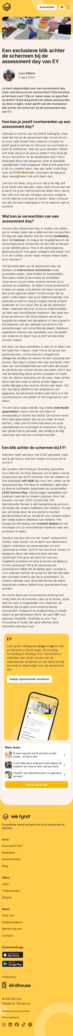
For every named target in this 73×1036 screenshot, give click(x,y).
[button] (68, 7)
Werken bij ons (12, 928)
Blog (5, 866)
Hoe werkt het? (12, 846)
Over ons (8, 915)
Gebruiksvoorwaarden (16, 1011)
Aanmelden (47, 7)
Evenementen (11, 859)
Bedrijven (8, 852)
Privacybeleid (10, 1017)
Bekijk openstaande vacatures (29, 679)
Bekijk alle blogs (36, 784)
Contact (7, 935)
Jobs (5, 884)
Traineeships (11, 890)
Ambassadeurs (12, 922)
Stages (7, 897)
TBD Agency (23, 1003)
